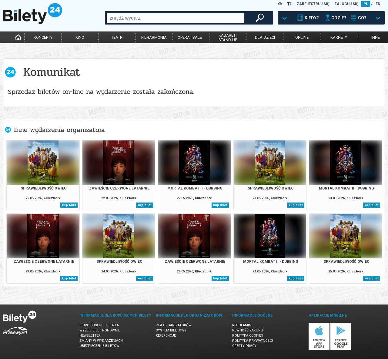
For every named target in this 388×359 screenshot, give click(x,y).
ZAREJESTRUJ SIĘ (313, 4)
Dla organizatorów (174, 325)
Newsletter (90, 336)
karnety (338, 37)
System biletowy (171, 330)
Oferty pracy (244, 346)
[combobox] (175, 18)
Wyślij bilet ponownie (99, 330)
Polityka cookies (247, 336)
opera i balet (191, 37)
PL (365, 4)
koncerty (43, 37)
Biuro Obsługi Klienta (99, 325)
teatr (116, 37)
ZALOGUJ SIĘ (346, 4)
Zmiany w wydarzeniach (101, 341)
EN (378, 4)
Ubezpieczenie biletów (99, 346)
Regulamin (241, 325)
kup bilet (69, 205)
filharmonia (154, 37)
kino (79, 37)
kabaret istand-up (228, 37)
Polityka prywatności (252, 341)
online (302, 37)
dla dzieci (265, 37)
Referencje (166, 336)
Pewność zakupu (247, 330)
